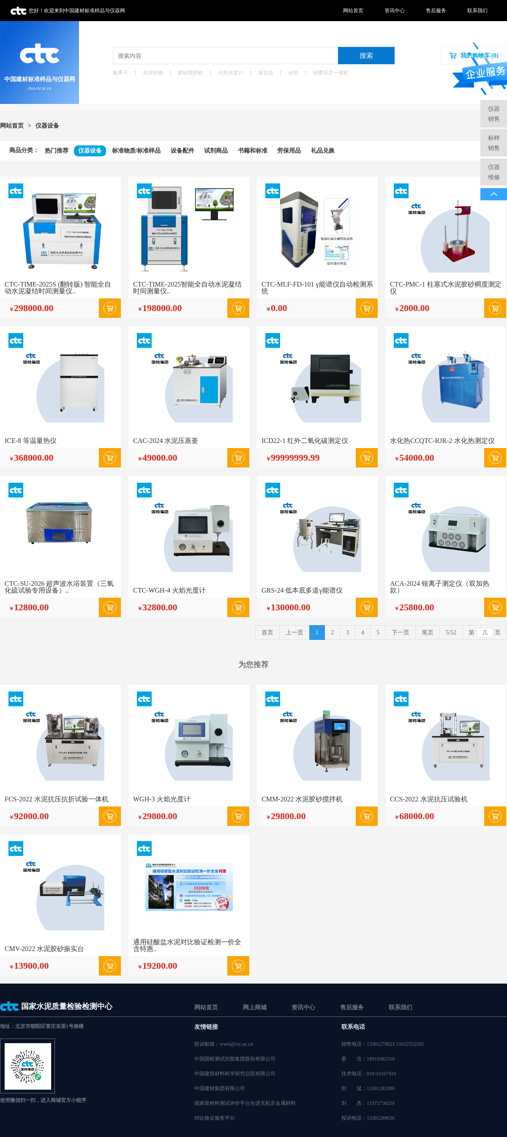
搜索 (366, 55)
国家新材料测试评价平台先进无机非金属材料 (245, 1103)
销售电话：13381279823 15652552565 (382, 1044)
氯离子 (120, 72)
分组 (293, 72)
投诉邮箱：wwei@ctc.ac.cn (223, 1044)
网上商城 (255, 1007)
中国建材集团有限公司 (219, 1088)
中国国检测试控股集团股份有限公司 (234, 1058)
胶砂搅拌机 (190, 72)
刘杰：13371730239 (368, 1103)
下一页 (400, 632)
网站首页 (353, 11)
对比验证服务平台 (214, 1118)
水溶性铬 (153, 72)
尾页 (427, 632)
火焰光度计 (230, 72)
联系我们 (477, 11)
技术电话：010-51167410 (368, 1073)
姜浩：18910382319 (368, 1058)
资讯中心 (394, 11)
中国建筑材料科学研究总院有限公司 (234, 1073)
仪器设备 (47, 126)
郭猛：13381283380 (368, 1088)
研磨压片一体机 (331, 72)
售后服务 (436, 11)
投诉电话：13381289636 (368, 1118)
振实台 (265, 72)
